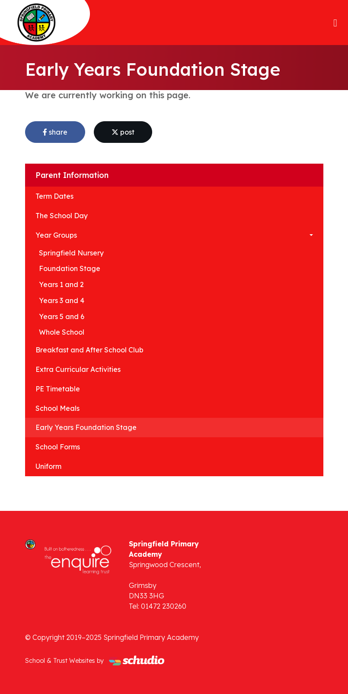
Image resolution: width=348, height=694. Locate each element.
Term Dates (54, 196)
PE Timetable (57, 388)
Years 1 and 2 (61, 284)
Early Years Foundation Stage (86, 427)
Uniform (48, 466)
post (123, 132)
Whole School (61, 332)
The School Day (61, 215)
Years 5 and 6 (61, 316)
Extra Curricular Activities (78, 369)
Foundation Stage (69, 268)
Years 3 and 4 (61, 300)
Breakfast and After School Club (89, 349)
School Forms (57, 446)
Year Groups (56, 235)
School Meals (57, 408)
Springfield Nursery (71, 253)
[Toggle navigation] (335, 22)
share (55, 132)
